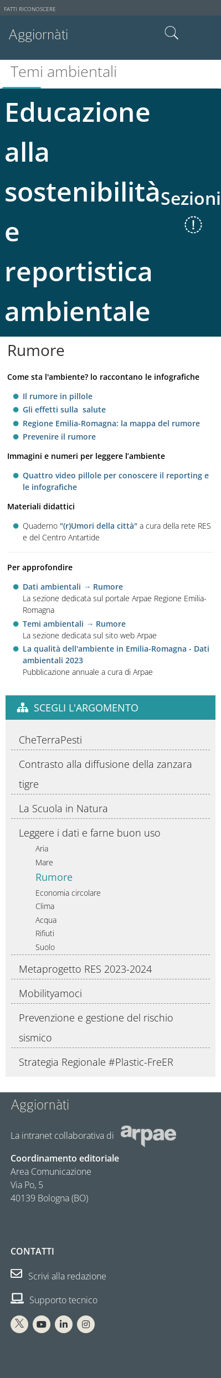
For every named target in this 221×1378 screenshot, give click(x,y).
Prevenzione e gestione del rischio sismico (96, 1027)
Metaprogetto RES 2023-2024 (85, 969)
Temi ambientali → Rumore (74, 623)
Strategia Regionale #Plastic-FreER (96, 1062)
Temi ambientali (64, 71)
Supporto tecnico (54, 1300)
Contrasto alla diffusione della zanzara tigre (105, 774)
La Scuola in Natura (63, 808)
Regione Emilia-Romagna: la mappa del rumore (111, 423)
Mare (44, 862)
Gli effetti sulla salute (64, 409)
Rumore (54, 877)
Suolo (45, 947)
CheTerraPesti (50, 739)
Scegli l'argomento (86, 707)
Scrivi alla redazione (58, 1276)
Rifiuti (44, 933)
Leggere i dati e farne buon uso (90, 832)
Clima (44, 906)
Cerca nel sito (172, 33)
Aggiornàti (38, 35)
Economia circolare (68, 892)
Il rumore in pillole (57, 396)
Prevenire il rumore (59, 436)
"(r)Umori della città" (98, 525)
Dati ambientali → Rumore (73, 586)
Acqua (45, 920)
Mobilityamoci (50, 993)
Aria (41, 848)
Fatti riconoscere (30, 9)
